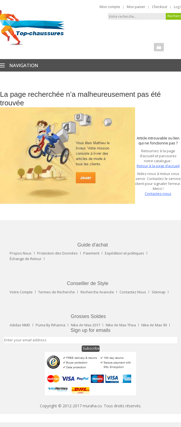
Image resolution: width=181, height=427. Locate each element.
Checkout (159, 6)
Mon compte (110, 6)
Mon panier (136, 6)
